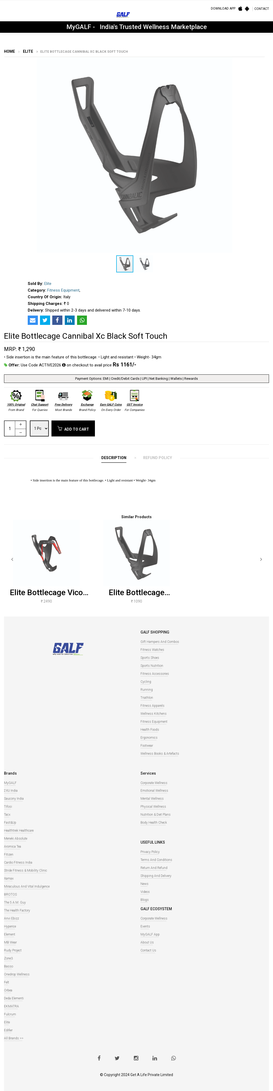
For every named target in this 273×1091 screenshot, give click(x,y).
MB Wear (10, 942)
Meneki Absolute (15, 838)
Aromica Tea (12, 846)
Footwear (146, 745)
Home (9, 51)
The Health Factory (17, 910)
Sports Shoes (149, 658)
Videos (145, 892)
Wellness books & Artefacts (159, 753)
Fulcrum (10, 1014)
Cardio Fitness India (18, 862)
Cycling (145, 682)
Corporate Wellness (153, 783)
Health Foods (149, 730)
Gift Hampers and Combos (159, 642)
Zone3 (8, 958)
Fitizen (8, 854)
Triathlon (146, 698)
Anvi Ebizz (11, 918)
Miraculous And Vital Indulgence (27, 886)
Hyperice (10, 926)
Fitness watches (152, 650)
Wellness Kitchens (153, 714)
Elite (27, 51)
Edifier (8, 1030)
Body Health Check (153, 822)
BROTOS (10, 894)
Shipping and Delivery (155, 876)
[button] (260, 62)
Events (145, 926)
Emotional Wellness (154, 790)
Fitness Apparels (152, 706)
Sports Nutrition (151, 666)
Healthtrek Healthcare (19, 830)
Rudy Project (13, 950)
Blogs (144, 900)
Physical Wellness (153, 806)
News (144, 884)
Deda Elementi (14, 998)
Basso (8, 966)
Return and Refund (153, 868)
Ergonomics (149, 737)
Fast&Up (10, 822)
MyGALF (10, 783)
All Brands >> (13, 1038)
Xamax (9, 878)
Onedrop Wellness (17, 974)
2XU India (11, 790)
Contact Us (148, 950)
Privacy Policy (150, 852)
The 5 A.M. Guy (15, 902)
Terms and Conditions (156, 860)
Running (146, 690)
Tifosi (8, 806)
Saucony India (14, 798)
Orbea (8, 990)
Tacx (7, 814)
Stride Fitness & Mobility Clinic (25, 870)
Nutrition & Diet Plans (155, 814)
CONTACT (261, 9)
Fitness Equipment (63, 290)
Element (9, 934)
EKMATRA (11, 1006)
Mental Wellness (152, 798)
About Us (147, 942)
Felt (6, 982)
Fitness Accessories (154, 674)
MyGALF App (150, 934)
